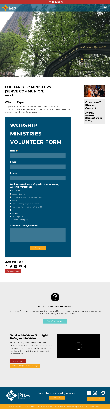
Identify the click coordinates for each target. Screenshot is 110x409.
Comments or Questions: (24, 225)
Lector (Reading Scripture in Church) (26, 204)
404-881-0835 (51, 407)
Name (14, 150)
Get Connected (55, 321)
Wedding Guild (17, 217)
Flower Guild (16, 200)
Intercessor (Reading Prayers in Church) (27, 207)
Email (13, 162)
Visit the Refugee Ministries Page (25, 366)
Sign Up (57, 397)
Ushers (14, 210)
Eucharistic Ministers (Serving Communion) (28, 197)
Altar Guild (16, 191)
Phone (13, 173)
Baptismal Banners (19, 194)
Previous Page (13, 271)
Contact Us (96, 399)
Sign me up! (18, 361)
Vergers (15, 213)
